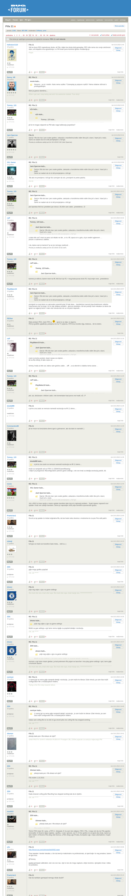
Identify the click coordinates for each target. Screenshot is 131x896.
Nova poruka (119, 26)
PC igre (28, 20)
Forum (15, 20)
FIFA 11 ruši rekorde (57, 39)
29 (27, 35)
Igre (21, 20)
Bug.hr (8, 20)
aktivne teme (90, 20)
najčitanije (99, 20)
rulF (9, 218)
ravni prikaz (105, 35)
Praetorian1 (11, 516)
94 (47, 35)
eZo (8, 847)
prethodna (9, 35)
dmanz (10, 587)
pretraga (123, 20)
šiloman (10, 734)
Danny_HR (11, 77)
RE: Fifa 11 (33, 77)
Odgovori (118, 48)
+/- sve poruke (94, 35)
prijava (73, 20)
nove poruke (109, 20)
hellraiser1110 (12, 45)
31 (33, 35)
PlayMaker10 (12, 289)
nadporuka (119, 100)
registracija (80, 20)
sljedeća (52, 35)
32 (36, 35)
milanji (10, 541)
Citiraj (118, 50)
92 (41, 35)
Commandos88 (13, 426)
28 (23, 35)
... (21, 35)
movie (9, 484)
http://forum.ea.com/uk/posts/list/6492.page (44, 850)
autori (116, 20)
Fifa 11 (31, 45)
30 (30, 35)
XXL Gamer (11, 162)
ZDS (9, 567)
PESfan (10, 318)
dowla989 (11, 406)
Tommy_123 (12, 105)
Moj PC (9, 72)
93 (44, 35)
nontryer (10, 677)
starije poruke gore (119, 35)
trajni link (120, 72)
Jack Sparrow (12, 135)
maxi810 (10, 811)
